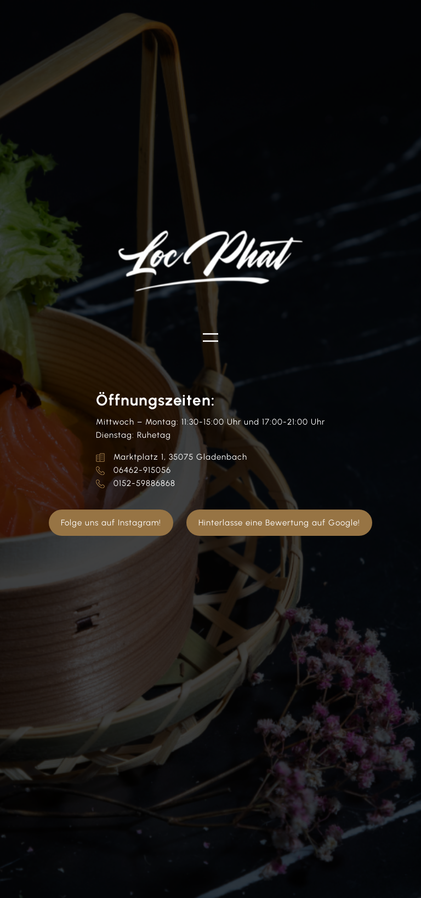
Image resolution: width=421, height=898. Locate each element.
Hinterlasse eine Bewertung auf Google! (279, 523)
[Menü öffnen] (210, 337)
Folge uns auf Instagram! (111, 523)
